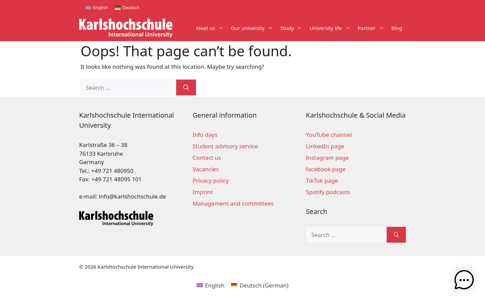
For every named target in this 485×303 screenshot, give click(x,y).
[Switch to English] (96, 7)
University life (332, 28)
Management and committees (233, 203)
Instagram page (327, 157)
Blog (396, 28)
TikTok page (322, 180)
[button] (464, 281)
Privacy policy (211, 180)
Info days (205, 135)
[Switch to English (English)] (210, 285)
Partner (373, 28)
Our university (254, 28)
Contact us (207, 157)
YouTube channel (329, 135)
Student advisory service (225, 146)
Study (293, 28)
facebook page (326, 169)
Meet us (211, 28)
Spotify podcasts (328, 192)
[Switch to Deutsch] (126, 7)
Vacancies (206, 169)
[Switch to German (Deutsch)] (260, 285)
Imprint (203, 192)
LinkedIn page (325, 146)
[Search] (186, 88)
